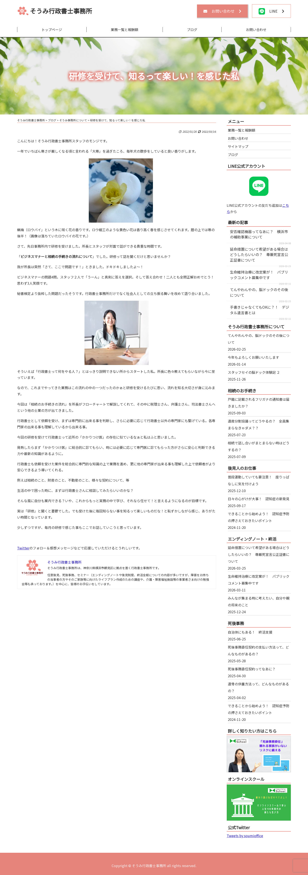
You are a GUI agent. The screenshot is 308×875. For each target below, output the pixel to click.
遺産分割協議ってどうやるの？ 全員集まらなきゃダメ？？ (258, 424)
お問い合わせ (256, 29)
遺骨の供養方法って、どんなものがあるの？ (258, 687)
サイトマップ (238, 146)
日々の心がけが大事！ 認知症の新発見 (258, 498)
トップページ (51, 29)
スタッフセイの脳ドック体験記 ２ (254, 372)
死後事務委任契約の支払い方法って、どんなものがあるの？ (258, 650)
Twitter (23, 548)
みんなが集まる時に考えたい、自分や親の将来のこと (258, 601)
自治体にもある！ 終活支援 (250, 632)
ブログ (192, 29)
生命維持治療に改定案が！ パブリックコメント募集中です (259, 274)
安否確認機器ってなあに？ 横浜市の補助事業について (259, 234)
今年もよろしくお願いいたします (253, 357)
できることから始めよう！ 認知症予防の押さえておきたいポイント (258, 517)
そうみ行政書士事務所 (61, 10)
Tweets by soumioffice (245, 835)
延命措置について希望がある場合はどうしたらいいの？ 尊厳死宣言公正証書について (259, 254)
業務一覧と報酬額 (124, 29)
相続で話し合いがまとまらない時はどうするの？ (258, 446)
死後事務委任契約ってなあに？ (251, 668)
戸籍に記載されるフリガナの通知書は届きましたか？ (258, 403)
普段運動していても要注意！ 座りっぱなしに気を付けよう (258, 480)
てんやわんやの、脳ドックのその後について (258, 339)
